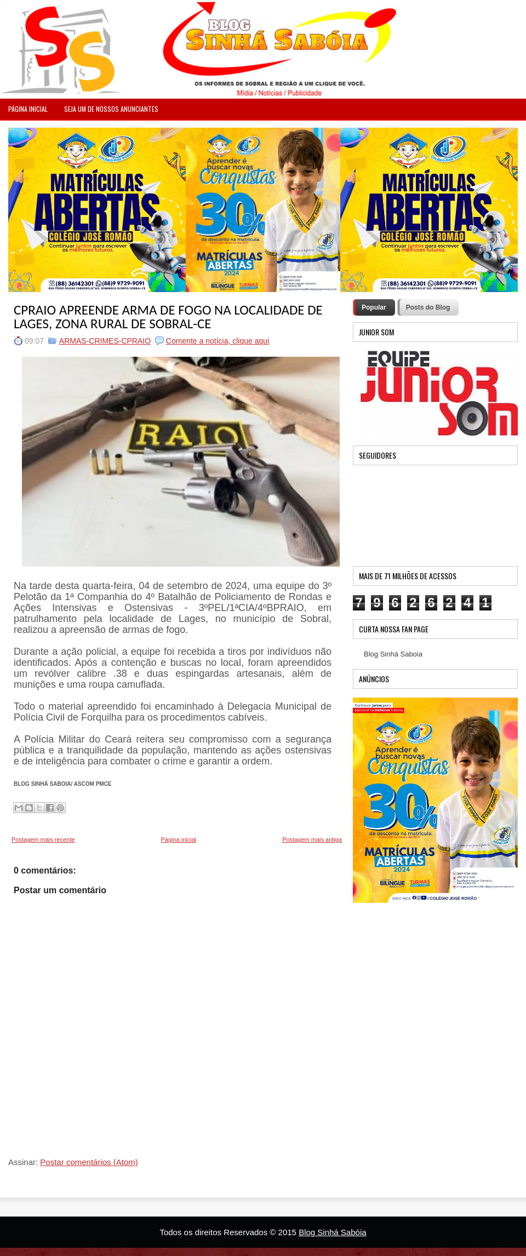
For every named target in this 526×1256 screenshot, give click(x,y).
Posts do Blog (428, 307)
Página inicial (178, 839)
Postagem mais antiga (312, 839)
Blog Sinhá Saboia (393, 654)
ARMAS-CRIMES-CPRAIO (105, 340)
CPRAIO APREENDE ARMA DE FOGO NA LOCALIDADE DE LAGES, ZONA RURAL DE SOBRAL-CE (168, 316)
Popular (374, 307)
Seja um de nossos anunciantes (111, 108)
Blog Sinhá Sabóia (332, 1232)
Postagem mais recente (43, 839)
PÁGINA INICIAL (28, 108)
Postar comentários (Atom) (89, 1162)
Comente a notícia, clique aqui (217, 340)
